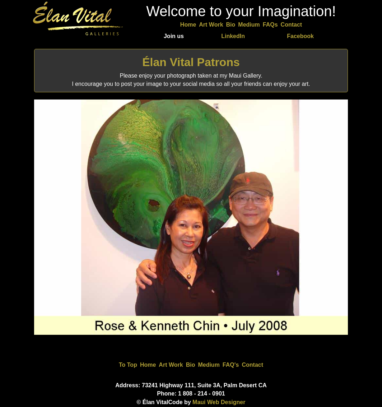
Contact (291, 25)
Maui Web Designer (218, 402)
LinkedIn (233, 36)
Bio (231, 25)
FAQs (270, 25)
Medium (249, 25)
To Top (128, 365)
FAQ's (231, 365)
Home (188, 25)
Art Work (211, 25)
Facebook (300, 36)
